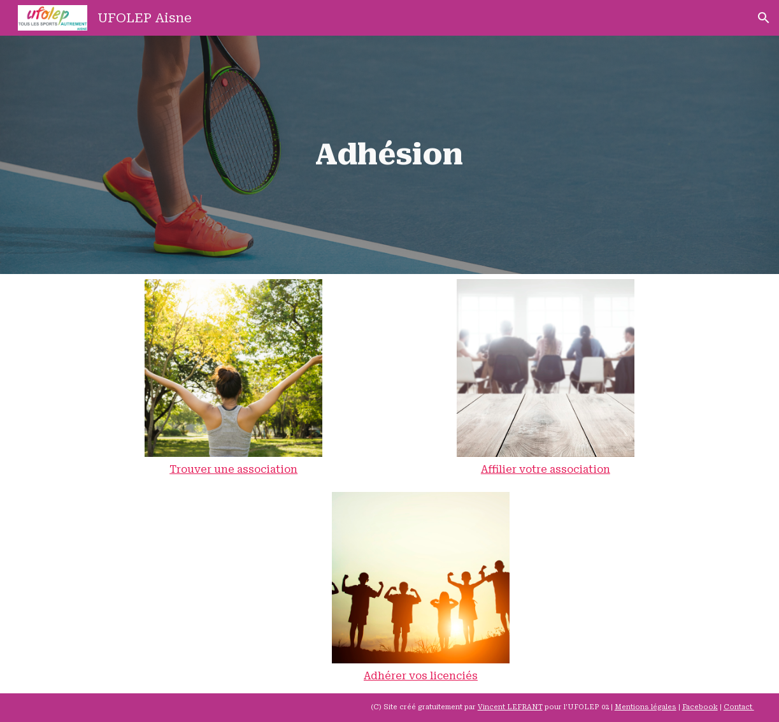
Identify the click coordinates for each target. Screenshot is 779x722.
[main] (389, 155)
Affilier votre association (545, 469)
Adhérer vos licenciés (421, 676)
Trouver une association (233, 469)
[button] (763, 18)
